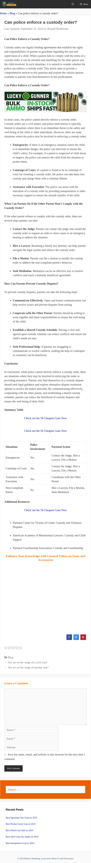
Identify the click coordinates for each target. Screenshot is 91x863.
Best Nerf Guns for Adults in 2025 (22, 836)
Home (3, 13)
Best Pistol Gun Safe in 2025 (19, 830)
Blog (12, 13)
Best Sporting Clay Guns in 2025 (21, 817)
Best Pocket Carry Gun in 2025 (21, 824)
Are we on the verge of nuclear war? (28, 667)
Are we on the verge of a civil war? (27, 662)
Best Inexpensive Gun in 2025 (20, 843)
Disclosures (68, 858)
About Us (55, 858)
